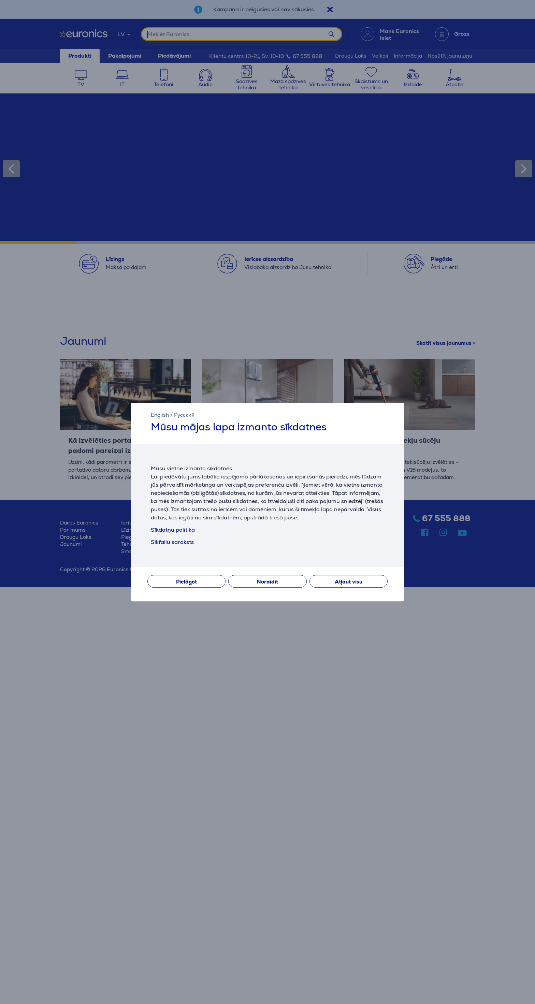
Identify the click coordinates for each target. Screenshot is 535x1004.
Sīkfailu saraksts (172, 542)
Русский (184, 415)
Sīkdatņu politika (173, 529)
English (160, 415)
